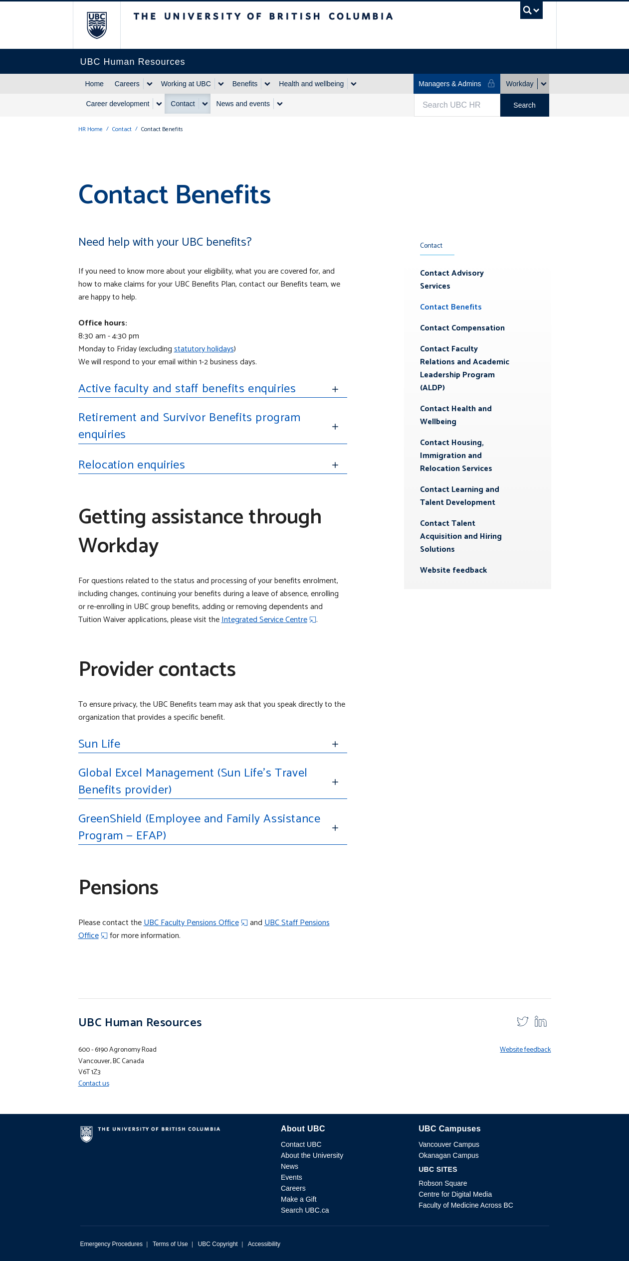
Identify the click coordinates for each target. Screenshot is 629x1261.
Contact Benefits (451, 307)
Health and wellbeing (311, 84)
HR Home (90, 129)
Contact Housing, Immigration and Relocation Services (456, 455)
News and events (243, 104)
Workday (520, 84)
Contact (183, 104)
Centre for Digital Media (455, 1194)
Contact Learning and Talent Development (459, 496)
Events (291, 1177)
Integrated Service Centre (264, 620)
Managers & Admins (457, 83)
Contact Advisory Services (452, 280)
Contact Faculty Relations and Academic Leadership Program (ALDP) (464, 368)
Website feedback (453, 570)
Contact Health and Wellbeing (456, 415)
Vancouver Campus (449, 1144)
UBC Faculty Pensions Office (191, 923)
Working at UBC (186, 84)
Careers (127, 84)
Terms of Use (170, 1244)
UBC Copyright (218, 1244)
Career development (118, 104)
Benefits (245, 84)
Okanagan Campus (449, 1155)
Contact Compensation (462, 328)
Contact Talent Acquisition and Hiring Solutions (461, 536)
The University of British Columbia (104, 25)
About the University (312, 1155)
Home (94, 84)
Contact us (93, 1084)
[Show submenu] (149, 83)
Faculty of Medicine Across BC (466, 1205)
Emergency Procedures (111, 1244)
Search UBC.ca (305, 1210)
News (289, 1166)
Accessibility (264, 1244)
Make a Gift (299, 1199)
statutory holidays (204, 349)
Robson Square (443, 1183)
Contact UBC (301, 1144)
